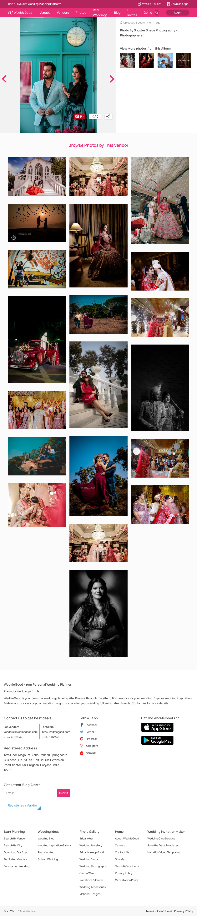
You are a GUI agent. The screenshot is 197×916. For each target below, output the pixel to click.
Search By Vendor (15, 838)
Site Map (120, 859)
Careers (120, 845)
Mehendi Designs (89, 894)
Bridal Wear (86, 838)
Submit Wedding (48, 859)
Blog (117, 12)
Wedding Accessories (92, 887)
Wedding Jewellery (90, 845)
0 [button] (95, 116)
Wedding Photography (93, 866)
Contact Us (122, 852)
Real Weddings (100, 12)
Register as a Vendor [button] (22, 805)
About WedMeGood (127, 838)
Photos (81, 12)
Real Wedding (46, 852)
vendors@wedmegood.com (21, 732)
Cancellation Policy (127, 880)
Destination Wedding (16, 866)
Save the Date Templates (163, 845)
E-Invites (132, 12)
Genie (148, 12)
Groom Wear (87, 873)
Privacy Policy (123, 873)
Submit (63, 793)
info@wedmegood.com (56, 732)
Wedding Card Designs (161, 838)
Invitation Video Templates (163, 852)
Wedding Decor (88, 859)
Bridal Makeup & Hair (92, 852)
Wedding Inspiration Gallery (54, 845)
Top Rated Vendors (15, 859)
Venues (45, 12)
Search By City (13, 845)
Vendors (63, 12)
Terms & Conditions (127, 866)
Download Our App (15, 852)
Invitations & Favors (91, 880)
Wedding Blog (46, 838)
